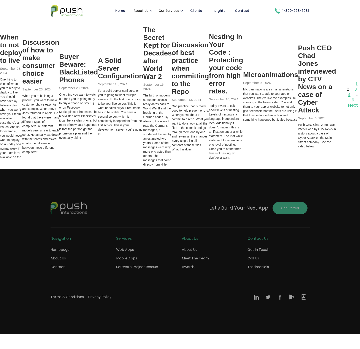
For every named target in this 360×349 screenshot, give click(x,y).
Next (353, 105)
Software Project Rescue (137, 266)
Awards (188, 266)
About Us (58, 258)
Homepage (60, 249)
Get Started (290, 208)
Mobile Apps (126, 258)
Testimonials (258, 266)
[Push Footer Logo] (69, 208)
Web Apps (125, 249)
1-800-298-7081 (295, 10)
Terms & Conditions (67, 296)
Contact (58, 266)
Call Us (253, 258)
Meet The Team (195, 258)
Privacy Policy (99, 296)
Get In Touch (258, 249)
